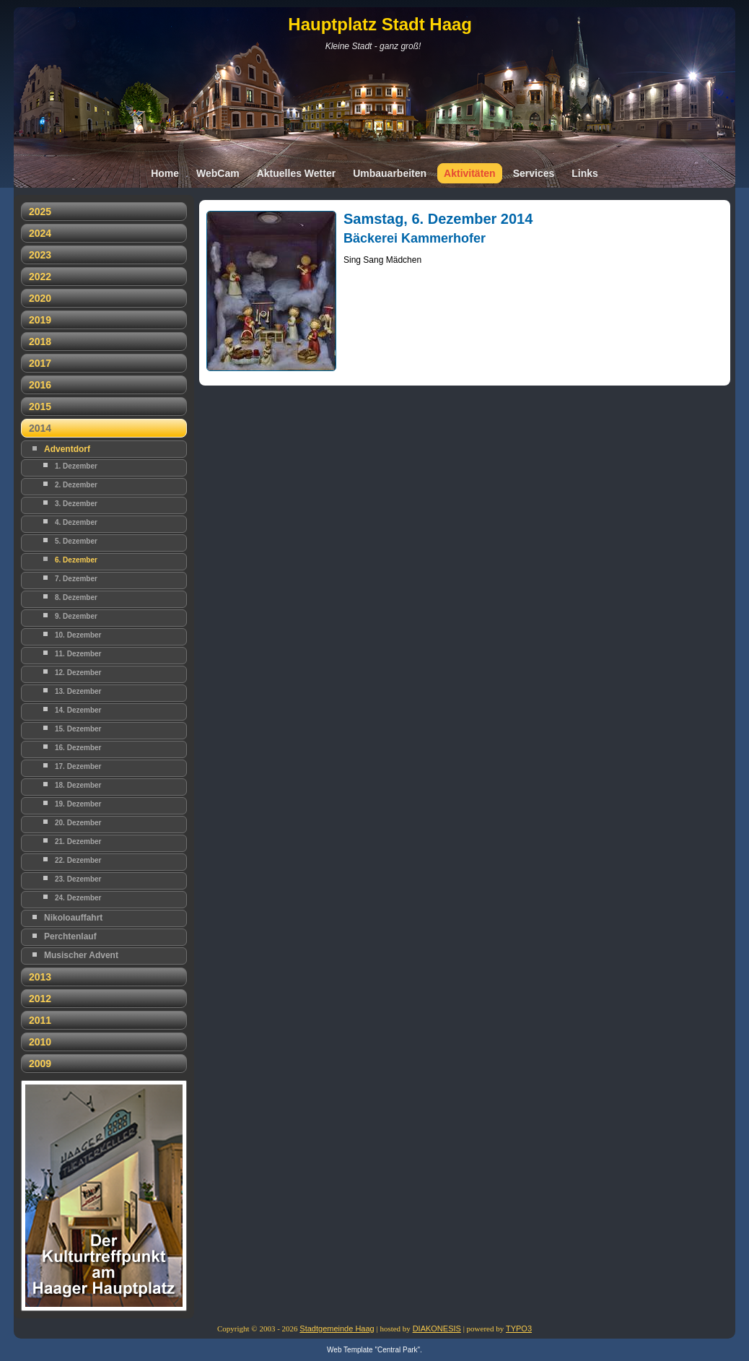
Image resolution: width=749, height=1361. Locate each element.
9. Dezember (76, 616)
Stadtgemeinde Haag (336, 1328)
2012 (40, 998)
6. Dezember (76, 560)
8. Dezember (76, 597)
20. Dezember (78, 823)
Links (584, 173)
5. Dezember (76, 541)
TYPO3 (519, 1328)
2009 (40, 1063)
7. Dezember (76, 579)
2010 (40, 1042)
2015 (40, 406)
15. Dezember (78, 729)
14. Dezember (78, 710)
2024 (40, 233)
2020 (40, 298)
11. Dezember (78, 654)
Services (534, 173)
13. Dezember (78, 691)
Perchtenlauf (70, 936)
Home (165, 173)
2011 (40, 1020)
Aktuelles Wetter (296, 173)
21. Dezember (78, 841)
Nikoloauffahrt (73, 918)
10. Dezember (78, 635)
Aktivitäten (470, 173)
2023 (40, 255)
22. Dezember (78, 860)
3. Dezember (76, 504)
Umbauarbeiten (389, 173)
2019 (40, 320)
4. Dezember (76, 522)
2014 (40, 428)
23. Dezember (78, 879)
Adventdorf (67, 449)
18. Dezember (78, 785)
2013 (40, 977)
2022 (40, 276)
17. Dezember (78, 766)
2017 (40, 363)
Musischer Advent (81, 955)
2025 (40, 211)
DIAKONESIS (437, 1328)
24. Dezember (78, 898)
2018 (40, 341)
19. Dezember (78, 804)
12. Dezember (78, 673)
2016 (40, 385)
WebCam (218, 173)
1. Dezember (76, 466)
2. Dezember (76, 485)
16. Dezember (78, 748)
